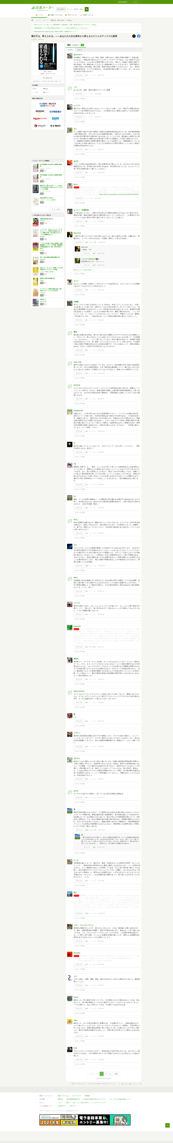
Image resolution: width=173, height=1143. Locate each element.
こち (75, 87)
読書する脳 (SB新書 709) (47, 278)
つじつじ (77, 603)
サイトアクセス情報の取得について (120, 1099)
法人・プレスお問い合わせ (81, 1102)
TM (75, 464)
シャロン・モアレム (42, 20)
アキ (75, 545)
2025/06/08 (98, 93)
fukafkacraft (78, 411)
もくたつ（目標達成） (82, 210)
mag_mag (77, 362)
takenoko (77, 626)
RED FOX (77, 233)
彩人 (75, 892)
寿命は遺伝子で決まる (46, 198)
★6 (87, 647)
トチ (75, 976)
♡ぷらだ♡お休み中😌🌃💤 (90, 259)
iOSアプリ (73, 1106)
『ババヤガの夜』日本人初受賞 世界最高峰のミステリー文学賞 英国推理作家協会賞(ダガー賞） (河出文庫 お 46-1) (51, 246)
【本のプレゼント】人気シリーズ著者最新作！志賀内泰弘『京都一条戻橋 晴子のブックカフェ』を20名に (65, 24)
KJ (75, 496)
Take (75, 1020)
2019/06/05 (101, 399)
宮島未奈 (42, 220)
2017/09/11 (101, 941)
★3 (87, 149)
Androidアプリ (62, 1106)
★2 (87, 221)
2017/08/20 (101, 1008)
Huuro (76, 997)
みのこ (76, 519)
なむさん (77, 758)
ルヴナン (77, 733)
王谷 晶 (42, 250)
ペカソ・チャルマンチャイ (83, 925)
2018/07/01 (101, 721)
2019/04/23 (101, 484)
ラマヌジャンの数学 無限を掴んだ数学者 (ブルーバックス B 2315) (51, 290)
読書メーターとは (63, 1095)
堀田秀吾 (42, 236)
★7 (87, 75)
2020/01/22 (101, 350)
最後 (116, 1074)
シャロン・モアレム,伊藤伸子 (48, 200)
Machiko (77, 953)
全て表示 (70, 50)
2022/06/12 (98, 198)
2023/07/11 (98, 117)
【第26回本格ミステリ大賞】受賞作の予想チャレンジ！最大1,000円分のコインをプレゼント (61, 28)
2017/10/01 (101, 913)
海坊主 (76, 659)
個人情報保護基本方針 (73, 1099)
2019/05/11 (101, 452)
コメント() (91, 75)
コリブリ (77, 105)
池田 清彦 (42, 259)
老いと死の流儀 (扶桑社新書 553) (50, 257)
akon (75, 184)
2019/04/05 (101, 507)
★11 (87, 242)
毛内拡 (42, 280)
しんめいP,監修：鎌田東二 (47, 271)
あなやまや (78, 55)
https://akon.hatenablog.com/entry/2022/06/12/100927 (119, 194)
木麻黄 (76, 302)
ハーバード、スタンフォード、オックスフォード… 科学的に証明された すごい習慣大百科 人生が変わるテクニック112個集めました (51, 232)
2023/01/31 (101, 149)
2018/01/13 (101, 779)
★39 (87, 565)
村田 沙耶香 (43, 301)
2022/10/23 (101, 172)
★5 (87, 320)
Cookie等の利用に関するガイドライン (94, 1099)
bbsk (75, 577)
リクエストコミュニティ (99, 1102)
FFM (75, 1048)
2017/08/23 (101, 985)
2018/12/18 (101, 614)
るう (75, 129)
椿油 (75, 332)
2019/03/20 (101, 533)
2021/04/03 (101, 221)
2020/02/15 (101, 320)
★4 (87, 172)
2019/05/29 (101, 431)
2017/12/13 (101, 797)
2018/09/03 (101, 702)
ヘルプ (60, 1102)
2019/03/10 (101, 565)
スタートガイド (76, 1095)
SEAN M (78, 385)
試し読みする (47, 78)
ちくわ (76, 860)
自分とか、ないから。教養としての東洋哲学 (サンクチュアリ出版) (51, 268)
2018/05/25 (101, 746)
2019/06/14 (101, 373)
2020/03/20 (101, 290)
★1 (87, 373)
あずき (76, 161)
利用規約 (87, 1095)
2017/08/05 (101, 1036)
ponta (76, 791)
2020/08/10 (101, 242)
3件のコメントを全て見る (82, 270)
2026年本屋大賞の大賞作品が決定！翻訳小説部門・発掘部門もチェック (55, 31)
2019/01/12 (101, 591)
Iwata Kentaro (79, 691)
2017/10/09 (101, 880)
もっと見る (56, 209)
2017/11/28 (101, 830)
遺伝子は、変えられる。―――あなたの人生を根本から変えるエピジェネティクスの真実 (51, 187)
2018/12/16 (101, 647)
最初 (91, 1074)
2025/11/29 (101, 75)
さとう (76, 281)
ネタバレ (80, 50)
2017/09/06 (101, 964)
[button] (87, 9)
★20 (87, 830)
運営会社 (60, 1099)
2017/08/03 (101, 1059)
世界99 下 (43, 299)
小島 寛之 (42, 292)
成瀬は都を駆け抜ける (46, 219)
